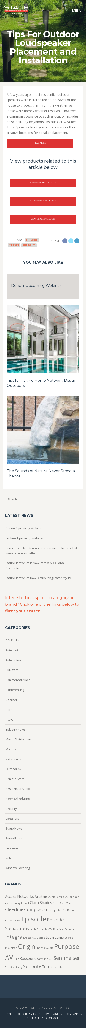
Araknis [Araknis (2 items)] (41, 896)
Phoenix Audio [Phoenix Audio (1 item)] (44, 947)
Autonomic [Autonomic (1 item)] (72, 896)
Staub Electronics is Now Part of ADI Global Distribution (35, 565)
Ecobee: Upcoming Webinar (25, 538)
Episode (32, 240)
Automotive (13, 660)
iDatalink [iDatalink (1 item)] (58, 929)
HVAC (9, 719)
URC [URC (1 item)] (61, 967)
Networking (13, 759)
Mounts (11, 749)
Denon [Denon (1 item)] (71, 910)
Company (71, 1014)
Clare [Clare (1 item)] (56, 903)
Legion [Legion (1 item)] (41, 937)
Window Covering (18, 868)
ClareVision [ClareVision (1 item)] (66, 903)
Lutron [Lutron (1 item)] (69, 937)
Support (33, 1018)
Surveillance (14, 838)
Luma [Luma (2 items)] (59, 937)
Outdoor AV (14, 769)
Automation (14, 650)
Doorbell (11, 700)
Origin (14, 245)
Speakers (12, 818)
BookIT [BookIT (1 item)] (25, 903)
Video (10, 858)
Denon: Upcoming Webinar (36, 285)
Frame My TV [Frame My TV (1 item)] (44, 929)
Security (11, 809)
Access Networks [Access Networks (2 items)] (19, 896)
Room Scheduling (18, 798)
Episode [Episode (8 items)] (33, 919)
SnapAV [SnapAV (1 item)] (9, 967)
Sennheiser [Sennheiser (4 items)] (66, 957)
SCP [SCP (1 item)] (50, 958)
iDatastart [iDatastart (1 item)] (69, 929)
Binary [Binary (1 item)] (16, 903)
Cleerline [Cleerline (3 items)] (14, 909)
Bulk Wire (12, 670)
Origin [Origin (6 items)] (26, 946)
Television (13, 848)
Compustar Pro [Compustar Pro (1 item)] (57, 910)
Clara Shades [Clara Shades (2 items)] (41, 902)
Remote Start (15, 779)
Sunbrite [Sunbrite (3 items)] (32, 966)
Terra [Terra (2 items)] (47, 966)
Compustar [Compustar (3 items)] (36, 909)
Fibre (9, 710)
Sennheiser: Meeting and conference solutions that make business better (41, 550)
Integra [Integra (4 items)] (13, 936)
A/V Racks (12, 640)
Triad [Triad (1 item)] (55, 967)
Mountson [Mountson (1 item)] (11, 947)
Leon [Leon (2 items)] (50, 937)
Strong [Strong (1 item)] (18, 967)
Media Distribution (18, 739)
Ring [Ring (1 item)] (16, 958)
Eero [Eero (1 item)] (18, 920)
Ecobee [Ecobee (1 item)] (9, 920)
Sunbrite (29, 245)
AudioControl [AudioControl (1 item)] (56, 896)
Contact (52, 1018)
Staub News (14, 828)
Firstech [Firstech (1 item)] (31, 929)
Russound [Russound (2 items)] (27, 958)
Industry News (15, 729)
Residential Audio (18, 789)
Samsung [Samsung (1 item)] (42, 958)
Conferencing (15, 690)
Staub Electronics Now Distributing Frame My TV (38, 578)
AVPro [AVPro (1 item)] (8, 903)
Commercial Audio (18, 680)
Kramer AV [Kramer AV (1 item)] (29, 937)
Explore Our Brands (20, 1014)
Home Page (51, 1014)
